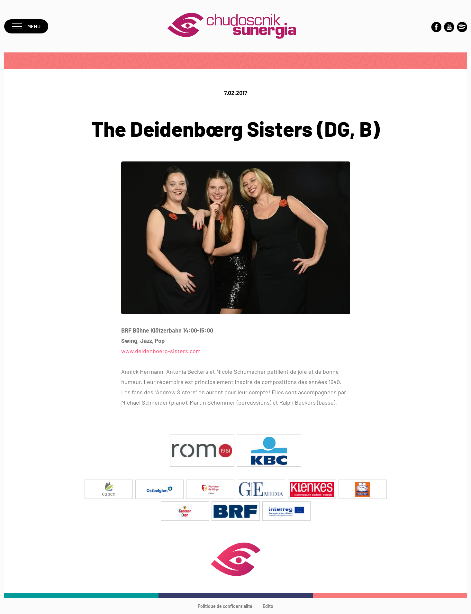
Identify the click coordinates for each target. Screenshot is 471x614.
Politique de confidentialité (225, 606)
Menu (26, 26)
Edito (268, 606)
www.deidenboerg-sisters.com (161, 350)
